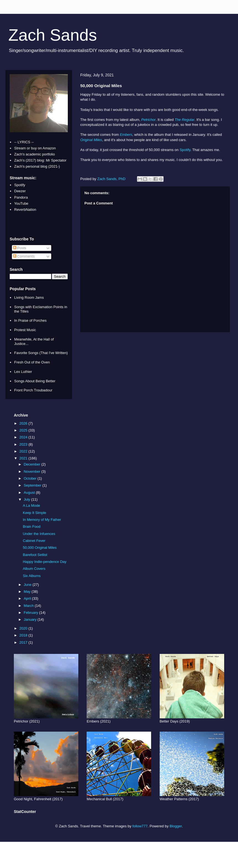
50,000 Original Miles (39, 547)
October (31, 478)
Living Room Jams (29, 297)
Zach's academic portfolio (34, 154)
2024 (24, 437)
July (27, 499)
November (33, 471)
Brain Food (31, 526)
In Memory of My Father (42, 520)
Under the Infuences (39, 534)
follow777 (140, 826)
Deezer (20, 191)
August (30, 492)
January (31, 619)
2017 (24, 642)
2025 (24, 430)
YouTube (21, 203)
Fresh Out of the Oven (32, 362)
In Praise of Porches (30, 320)
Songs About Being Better (34, 381)
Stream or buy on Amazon (35, 148)
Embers (126, 134)
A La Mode (31, 505)
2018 (24, 635)
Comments (24, 256)
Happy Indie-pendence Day (44, 562)
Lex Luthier (23, 372)
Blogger (176, 826)
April (28, 598)
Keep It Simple (34, 513)
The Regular (185, 120)
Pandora (21, 197)
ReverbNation (25, 209)
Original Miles (91, 140)
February (31, 612)
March (29, 606)
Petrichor (148, 120)
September (33, 485)
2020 (24, 628)
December (33, 464)
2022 (24, 451)
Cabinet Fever (34, 541)
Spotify (185, 150)
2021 (24, 458)
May (28, 591)
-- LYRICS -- (24, 142)
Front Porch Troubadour (33, 390)
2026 (24, 423)
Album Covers (34, 568)
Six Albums (31, 576)
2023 (24, 444)
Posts (19, 248)
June (28, 585)
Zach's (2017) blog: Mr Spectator (40, 160)
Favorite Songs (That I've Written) (41, 353)
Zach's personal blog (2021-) (37, 166)
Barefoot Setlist (35, 555)
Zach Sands (52, 35)
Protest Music (25, 330)
